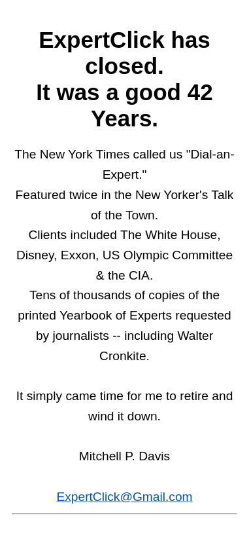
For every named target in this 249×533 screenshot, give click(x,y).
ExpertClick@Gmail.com (124, 497)
